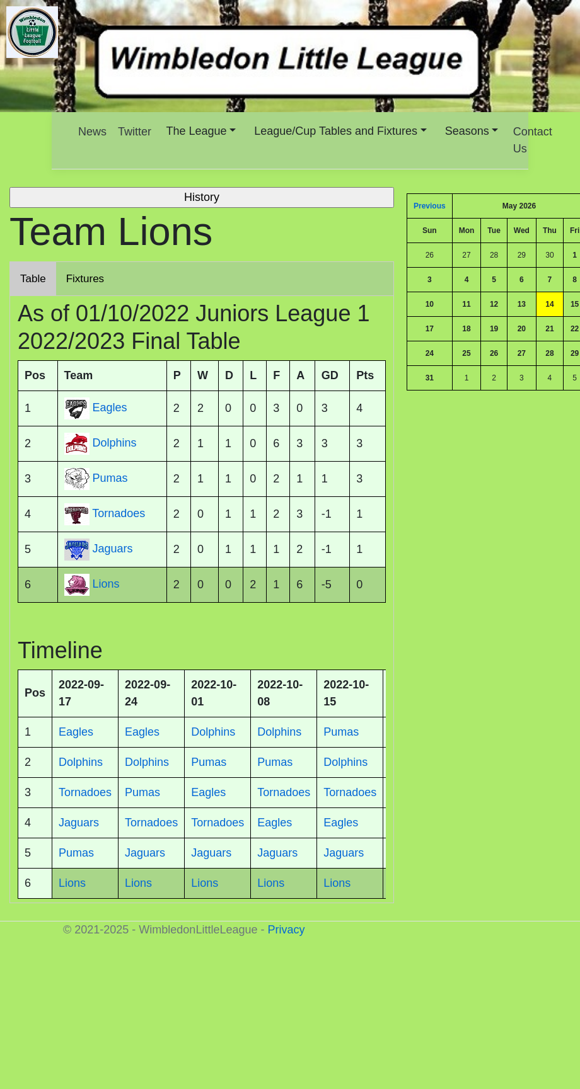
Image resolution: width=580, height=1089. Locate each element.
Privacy (285, 929)
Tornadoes (118, 513)
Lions (106, 584)
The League (196, 131)
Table (33, 279)
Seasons (467, 131)
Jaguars (113, 548)
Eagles (110, 407)
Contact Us (532, 140)
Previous (430, 206)
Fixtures (85, 279)
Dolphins (115, 442)
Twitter (134, 131)
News (92, 131)
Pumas (110, 478)
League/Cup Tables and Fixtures (335, 131)
